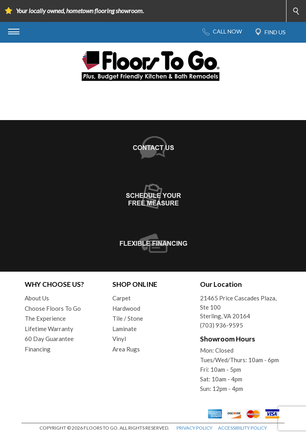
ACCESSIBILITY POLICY (242, 428)
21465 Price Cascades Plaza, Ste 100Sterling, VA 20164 (238, 307)
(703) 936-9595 (221, 325)
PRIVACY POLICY (194, 428)
